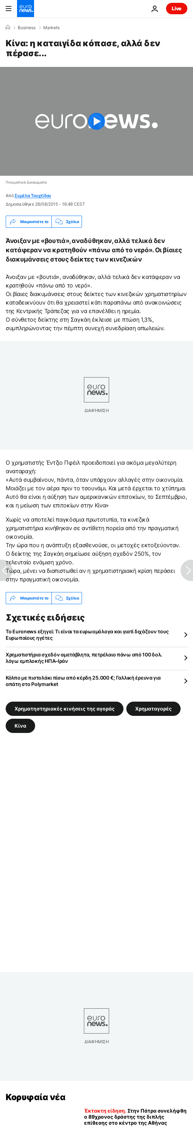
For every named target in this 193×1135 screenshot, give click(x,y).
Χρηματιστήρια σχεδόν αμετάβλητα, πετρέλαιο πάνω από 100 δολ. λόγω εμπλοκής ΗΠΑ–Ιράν (84, 657)
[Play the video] (96, 121)
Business (26, 28)
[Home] (8, 27)
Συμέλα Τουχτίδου (33, 195)
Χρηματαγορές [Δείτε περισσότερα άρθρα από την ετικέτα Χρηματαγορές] (153, 709)
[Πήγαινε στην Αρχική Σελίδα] (25, 8)
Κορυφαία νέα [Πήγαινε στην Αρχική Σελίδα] (35, 1097)
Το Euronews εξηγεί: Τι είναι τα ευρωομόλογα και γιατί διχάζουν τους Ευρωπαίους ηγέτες (87, 634)
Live (177, 8)
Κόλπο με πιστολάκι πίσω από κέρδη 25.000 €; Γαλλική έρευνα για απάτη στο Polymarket (83, 681)
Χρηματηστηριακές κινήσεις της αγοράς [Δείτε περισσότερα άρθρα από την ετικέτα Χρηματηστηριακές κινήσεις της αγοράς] (65, 709)
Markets (51, 28)
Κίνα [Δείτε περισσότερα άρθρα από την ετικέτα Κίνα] (20, 726)
